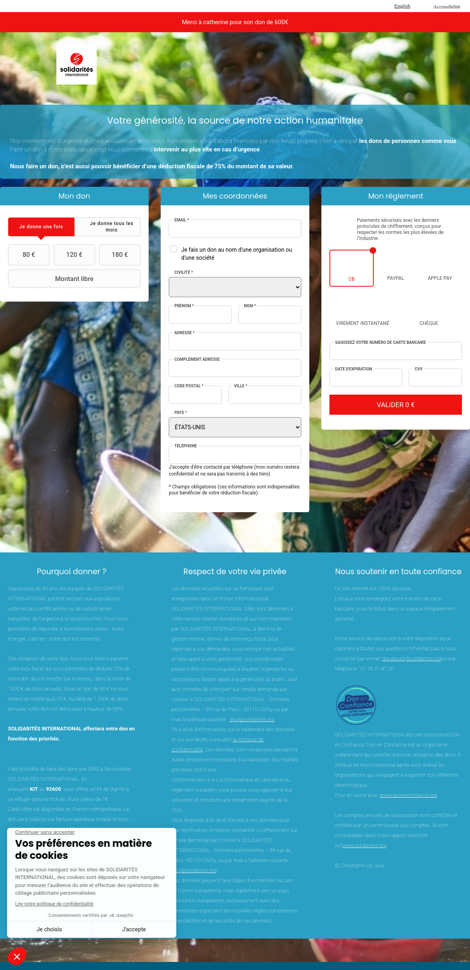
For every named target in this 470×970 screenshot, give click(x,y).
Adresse (184, 333)
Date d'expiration (353, 369)
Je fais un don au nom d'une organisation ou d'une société (236, 253)
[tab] (41, 226)
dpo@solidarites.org (252, 719)
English (402, 6)
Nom (250, 306)
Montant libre (51, 278)
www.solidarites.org (364, 845)
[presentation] (41, 227)
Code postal (188, 386)
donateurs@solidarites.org (411, 659)
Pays (180, 412)
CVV (418, 369)
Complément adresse (197, 359)
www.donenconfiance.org (408, 795)
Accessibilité (446, 7)
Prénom (184, 306)
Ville (240, 386)
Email (181, 220)
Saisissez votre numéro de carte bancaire (380, 342)
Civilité (183, 272)
